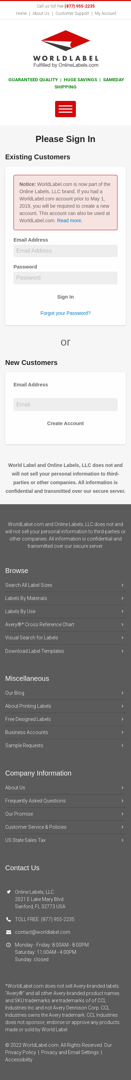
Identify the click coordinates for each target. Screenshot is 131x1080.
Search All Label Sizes (65, 585)
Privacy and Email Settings (70, 1052)
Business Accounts (65, 732)
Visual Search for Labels (65, 637)
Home (21, 13)
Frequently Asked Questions (65, 801)
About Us (41, 13)
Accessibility (19, 1059)
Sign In (65, 297)
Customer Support (72, 13)
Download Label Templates (65, 651)
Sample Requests (65, 745)
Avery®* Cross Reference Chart (65, 624)
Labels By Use (65, 611)
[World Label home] (65, 48)
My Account (105, 13)
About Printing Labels (65, 706)
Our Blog (65, 693)
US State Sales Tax (65, 840)
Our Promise (65, 814)
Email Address (32, 240)
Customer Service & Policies (65, 827)
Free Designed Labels (65, 719)
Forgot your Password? (66, 313)
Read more (69, 220)
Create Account (65, 423)
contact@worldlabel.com (42, 932)
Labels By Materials (65, 598)
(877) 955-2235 (79, 6)
